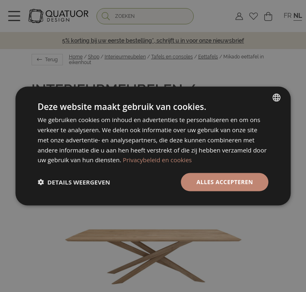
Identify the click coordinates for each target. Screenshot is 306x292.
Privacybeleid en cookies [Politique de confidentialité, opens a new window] (157, 160)
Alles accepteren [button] (225, 182)
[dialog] (153, 146)
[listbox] (276, 98)
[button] (74, 182)
